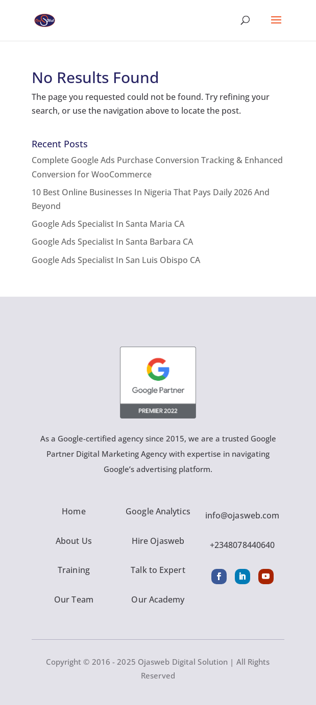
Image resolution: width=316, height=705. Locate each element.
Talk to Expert (158, 570)
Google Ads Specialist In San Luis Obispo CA (116, 260)
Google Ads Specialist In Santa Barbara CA (112, 241)
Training (74, 570)
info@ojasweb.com (242, 515)
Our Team (73, 599)
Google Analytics (158, 511)
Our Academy (157, 599)
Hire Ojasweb (158, 540)
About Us (74, 540)
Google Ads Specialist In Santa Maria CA (108, 223)
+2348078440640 (242, 545)
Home (73, 511)
